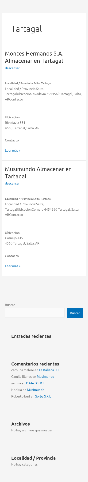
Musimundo (45, 376)
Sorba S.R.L (43, 396)
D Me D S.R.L (35, 383)
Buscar (10, 304)
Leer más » (12, 150)
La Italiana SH (49, 370)
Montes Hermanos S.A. (34, 57)
